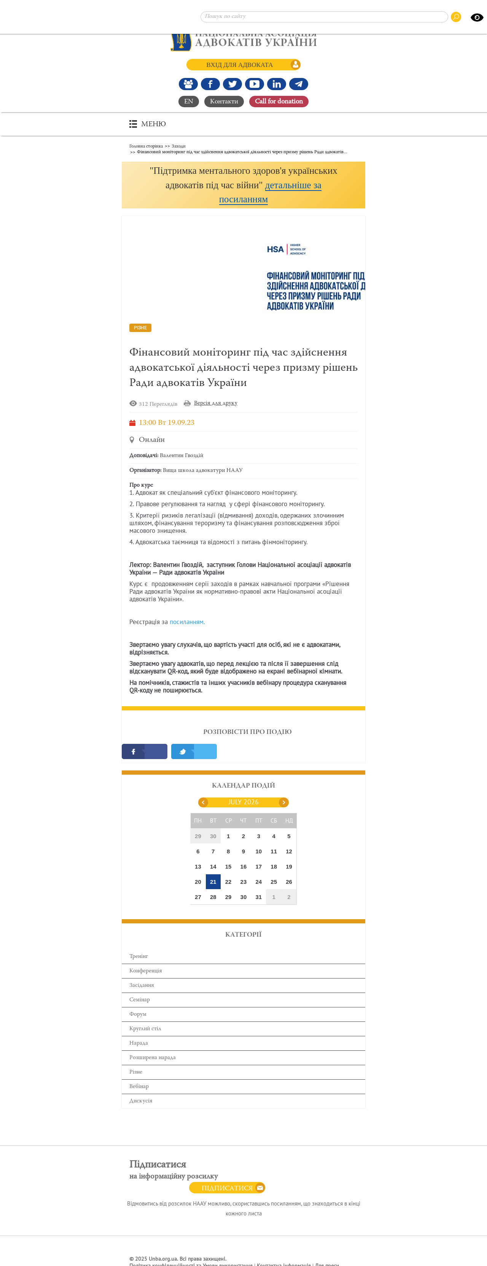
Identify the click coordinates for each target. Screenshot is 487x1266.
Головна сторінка (146, 146)
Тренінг (138, 956)
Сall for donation (279, 101)
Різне (135, 1072)
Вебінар (139, 1087)
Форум (137, 1014)
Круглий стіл (145, 1029)
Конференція (145, 971)
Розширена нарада (152, 1058)
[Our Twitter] (232, 84)
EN (188, 101)
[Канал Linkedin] (276, 84)
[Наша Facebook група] (188, 84)
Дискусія (141, 1101)
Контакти (224, 101)
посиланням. (187, 622)
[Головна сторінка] (243, 38)
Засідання (141, 985)
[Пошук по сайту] (324, 16)
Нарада (138, 1043)
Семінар (139, 1000)
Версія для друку (215, 403)
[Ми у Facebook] (210, 84)
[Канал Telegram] (298, 84)
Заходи (179, 146)
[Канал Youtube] (254, 84)
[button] (243, 185)
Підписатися (227, 1188)
